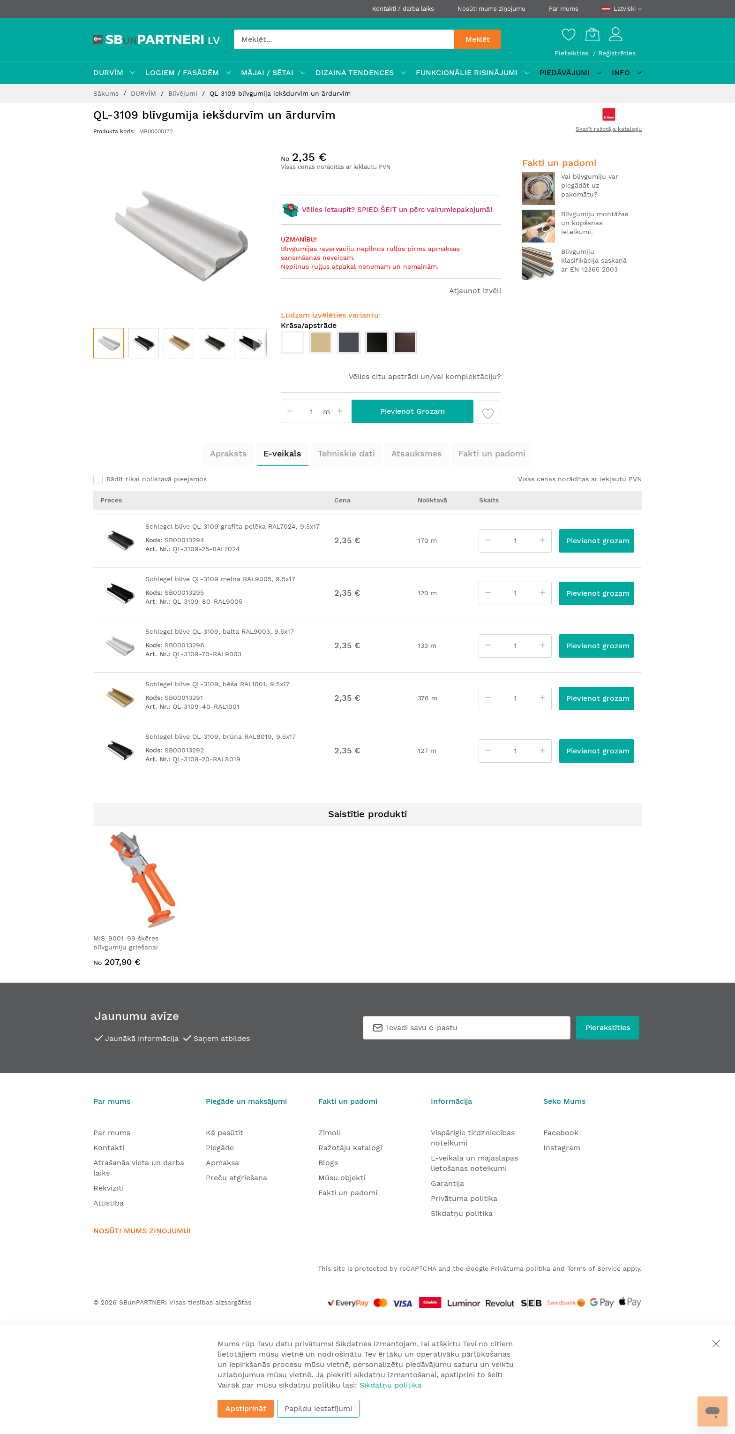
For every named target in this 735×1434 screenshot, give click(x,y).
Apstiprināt (245, 1408)
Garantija (447, 1183)
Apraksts (228, 453)
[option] (292, 342)
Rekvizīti (108, 1188)
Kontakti (108, 1147)
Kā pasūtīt (224, 1132)
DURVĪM (144, 93)
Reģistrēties (617, 53)
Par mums (563, 8)
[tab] (228, 453)
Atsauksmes (416, 453)
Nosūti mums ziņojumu (491, 8)
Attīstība (108, 1203)
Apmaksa (222, 1162)
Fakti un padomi (491, 453)
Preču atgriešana (236, 1177)
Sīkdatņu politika (462, 1213)
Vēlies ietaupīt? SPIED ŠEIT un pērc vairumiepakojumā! (386, 209)
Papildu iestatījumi (318, 1408)
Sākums (107, 93)
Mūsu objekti (341, 1177)
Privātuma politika (464, 1198)
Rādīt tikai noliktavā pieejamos (156, 479)
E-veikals (282, 453)
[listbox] (391, 345)
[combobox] (344, 39)
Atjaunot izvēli (475, 290)
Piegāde (220, 1147)
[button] (143, 343)
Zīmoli (329, 1132)
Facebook (560, 1132)
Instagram (561, 1147)
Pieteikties (573, 53)
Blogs (328, 1162)
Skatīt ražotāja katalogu (609, 129)
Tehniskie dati (346, 453)
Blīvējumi (184, 93)
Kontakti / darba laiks (403, 8)
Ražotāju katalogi (350, 1147)
